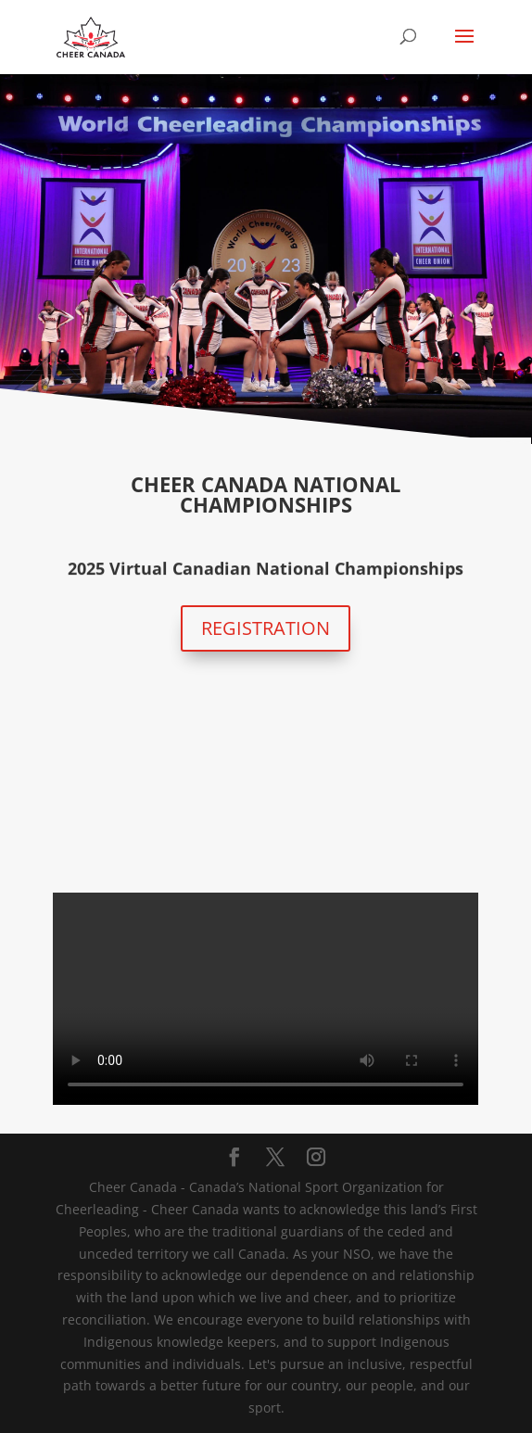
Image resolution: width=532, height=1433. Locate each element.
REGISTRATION (265, 627)
